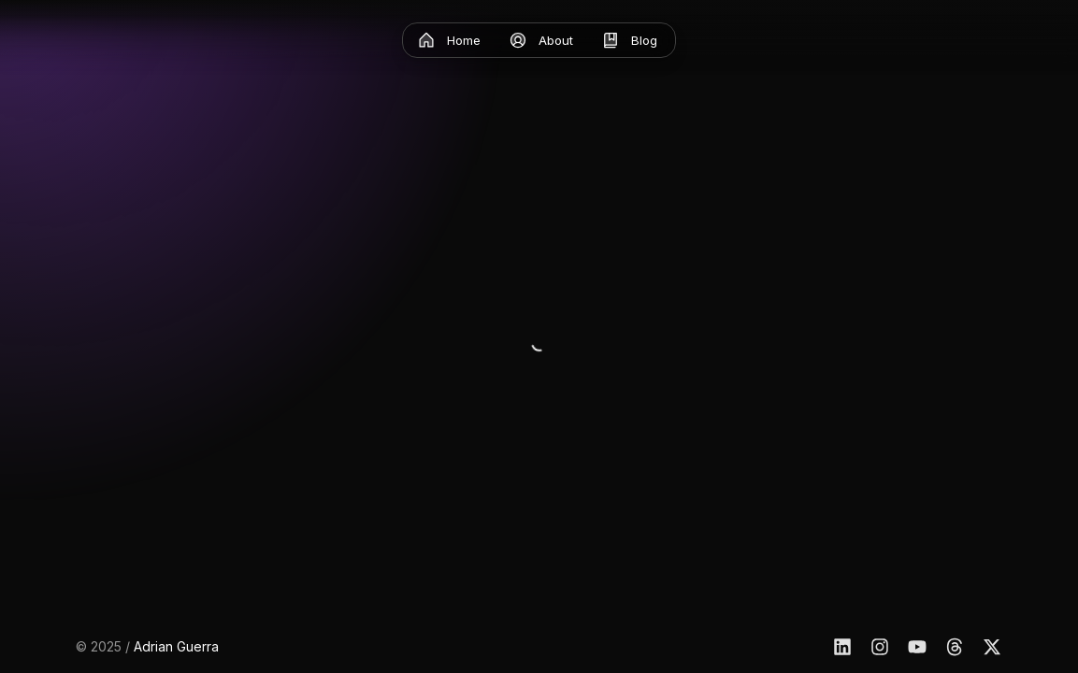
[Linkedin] (842, 647)
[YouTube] (917, 647)
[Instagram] (880, 647)
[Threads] (954, 647)
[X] (992, 647)
